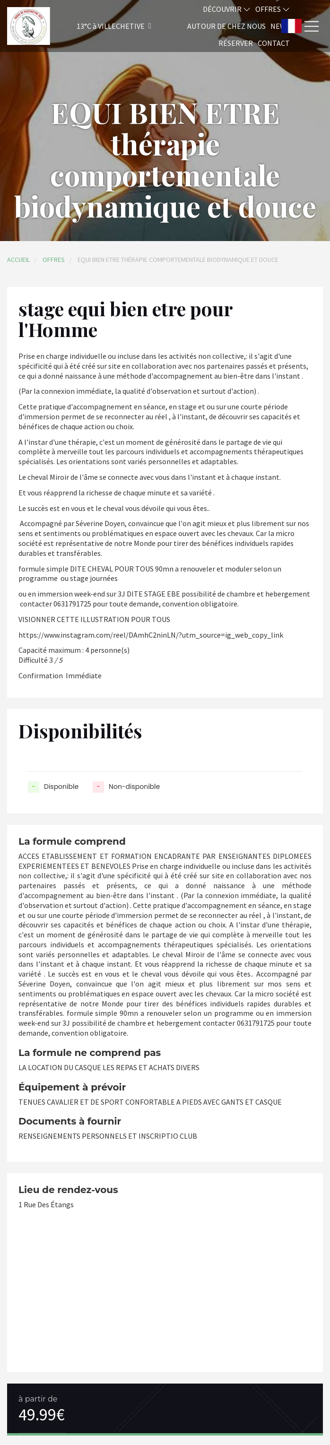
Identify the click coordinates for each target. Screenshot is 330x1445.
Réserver (235, 43)
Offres (272, 9)
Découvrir (227, 9)
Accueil (18, 259)
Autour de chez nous (226, 26)
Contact (274, 43)
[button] (101, 26)
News (280, 26)
